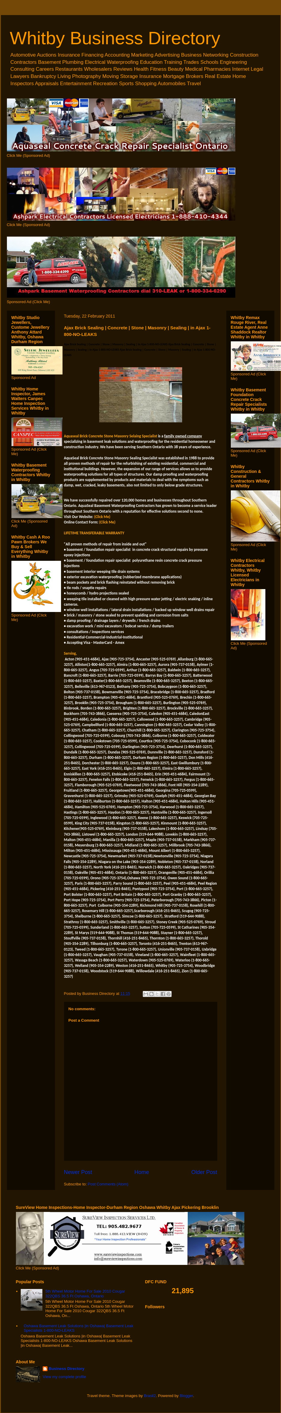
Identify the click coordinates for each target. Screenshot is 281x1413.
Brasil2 (150, 1395)
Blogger (186, 1395)
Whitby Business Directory (115, 38)
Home (141, 1172)
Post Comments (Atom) (108, 1184)
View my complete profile (64, 1376)
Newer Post (78, 1172)
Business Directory (66, 1368)
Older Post (204, 1172)
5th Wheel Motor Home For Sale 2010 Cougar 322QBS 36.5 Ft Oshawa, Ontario (85, 1293)
